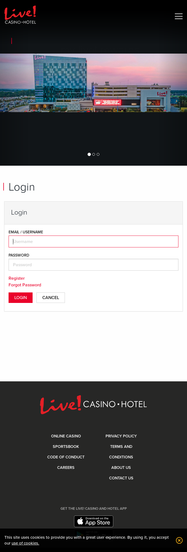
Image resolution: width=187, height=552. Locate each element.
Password (19, 255)
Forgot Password (25, 285)
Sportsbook (66, 446)
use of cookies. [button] (25, 543)
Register (17, 278)
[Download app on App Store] (93, 521)
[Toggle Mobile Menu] (179, 16)
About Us (121, 467)
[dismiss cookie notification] (178, 540)
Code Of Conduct (66, 457)
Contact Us (121, 478)
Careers (66, 467)
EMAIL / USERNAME (26, 232)
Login (20, 297)
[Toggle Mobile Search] (167, 16)
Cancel (50, 297)
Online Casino (66, 436)
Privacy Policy (121, 436)
